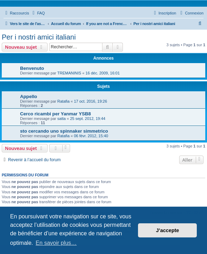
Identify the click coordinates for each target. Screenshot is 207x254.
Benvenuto (32, 68)
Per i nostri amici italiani (39, 37)
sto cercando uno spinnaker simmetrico (64, 131)
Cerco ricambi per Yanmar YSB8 (55, 113)
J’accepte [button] (167, 230)
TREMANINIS (69, 73)
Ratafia (63, 101)
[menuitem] (38, 13)
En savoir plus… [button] (56, 243)
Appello (28, 96)
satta (61, 118)
